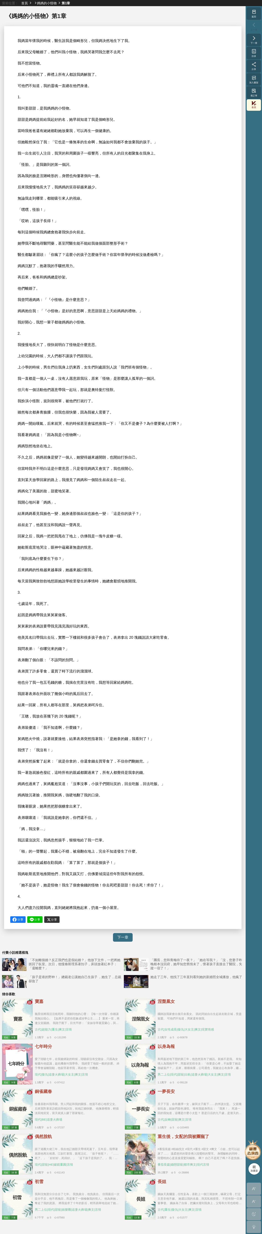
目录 (253, 53)
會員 (254, 104)
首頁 (24, 3)
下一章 (122, 937)
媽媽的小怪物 (47, 3)
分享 (253, 66)
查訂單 (254, 92)
